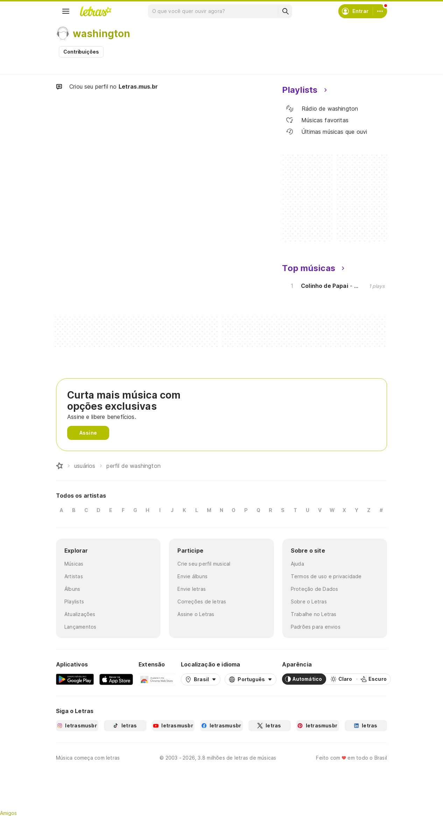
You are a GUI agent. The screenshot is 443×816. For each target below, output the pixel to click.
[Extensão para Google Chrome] (157, 679)
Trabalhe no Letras (314, 614)
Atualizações (80, 614)
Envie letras (191, 589)
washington (101, 34)
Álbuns (72, 589)
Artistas (73, 576)
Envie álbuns (192, 576)
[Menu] (66, 11)
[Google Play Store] (75, 679)
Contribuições (81, 52)
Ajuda (297, 564)
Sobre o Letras (309, 601)
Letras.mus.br (138, 86)
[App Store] (116, 679)
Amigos (8, 813)
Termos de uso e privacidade (326, 576)
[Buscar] (285, 11)
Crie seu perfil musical (203, 564)
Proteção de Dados (314, 589)
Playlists (74, 601)
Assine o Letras (195, 614)
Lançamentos (80, 627)
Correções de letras (201, 601)
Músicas (74, 564)
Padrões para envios (315, 627)
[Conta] (380, 11)
